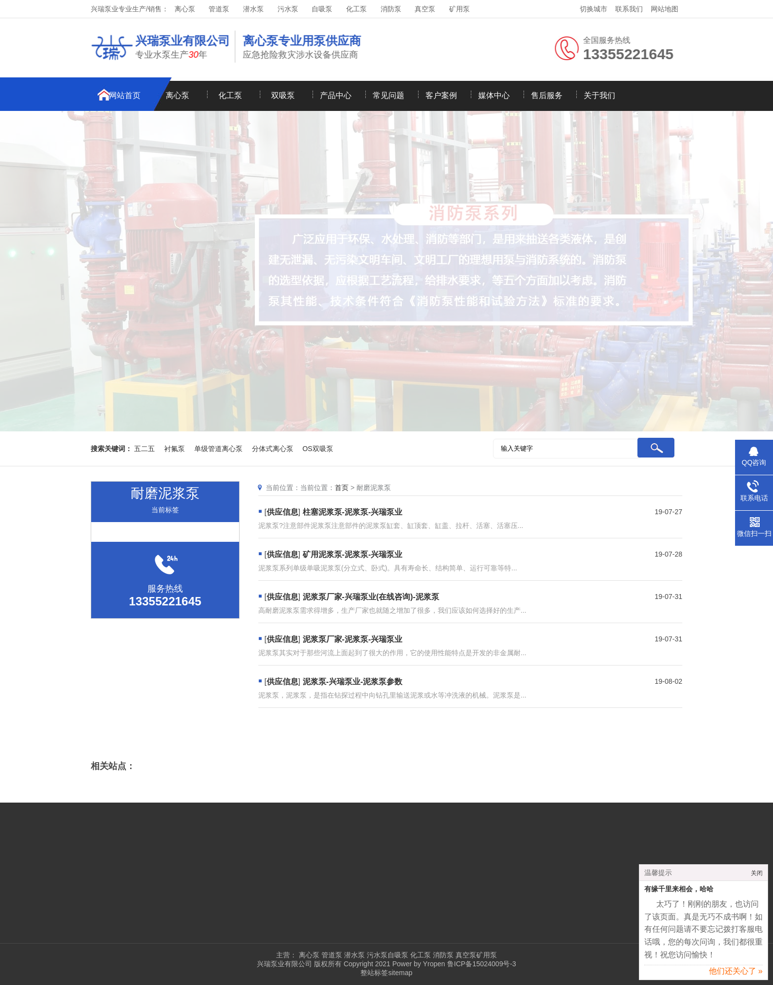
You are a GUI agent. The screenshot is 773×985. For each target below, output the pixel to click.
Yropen (434, 964)
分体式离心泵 (272, 449)
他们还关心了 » (736, 974)
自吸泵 (322, 9)
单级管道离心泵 (218, 449)
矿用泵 (459, 9)
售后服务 (546, 95)
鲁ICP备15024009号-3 (480, 964)
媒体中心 (494, 95)
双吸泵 (283, 95)
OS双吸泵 (317, 449)
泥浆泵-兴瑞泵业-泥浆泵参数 (353, 681)
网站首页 (125, 95)
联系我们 (629, 9)
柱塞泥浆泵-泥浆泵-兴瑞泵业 (353, 512)
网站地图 (664, 9)
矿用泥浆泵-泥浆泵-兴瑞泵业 (353, 554)
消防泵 (391, 9)
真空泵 (425, 9)
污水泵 (288, 9)
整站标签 (374, 973)
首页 (342, 488)
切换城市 (593, 9)
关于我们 (599, 95)
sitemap (400, 973)
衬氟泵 (174, 449)
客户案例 (441, 95)
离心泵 (185, 9)
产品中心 (335, 95)
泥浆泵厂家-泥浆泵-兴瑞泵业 (353, 639)
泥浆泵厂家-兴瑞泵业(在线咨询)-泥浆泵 (371, 597)
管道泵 (219, 9)
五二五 (144, 449)
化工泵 (356, 9)
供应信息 (282, 512)
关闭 (757, 876)
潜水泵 (253, 9)
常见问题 (388, 95)
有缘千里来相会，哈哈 (678, 892)
